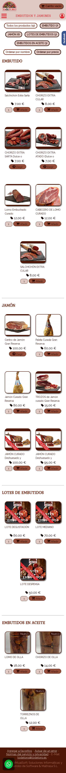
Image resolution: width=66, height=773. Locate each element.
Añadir (21, 109)
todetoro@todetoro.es (32, 757)
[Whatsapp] (8, 764)
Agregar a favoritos (19, 751)
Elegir (17, 166)
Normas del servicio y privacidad (27, 754)
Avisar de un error (46, 751)
